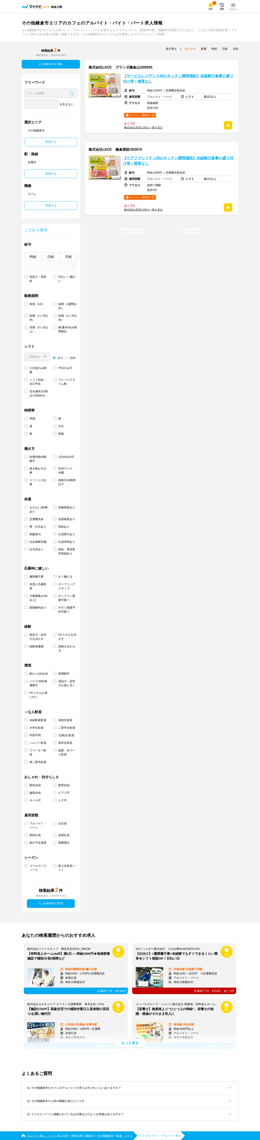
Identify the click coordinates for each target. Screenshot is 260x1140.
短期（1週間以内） (67, 306)
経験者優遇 (36, 646)
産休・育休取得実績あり (66, 551)
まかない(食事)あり (38, 509)
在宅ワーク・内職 (66, 470)
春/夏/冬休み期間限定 (67, 329)
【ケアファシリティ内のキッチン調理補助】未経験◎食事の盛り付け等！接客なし (178, 161)
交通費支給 (36, 519)
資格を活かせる (66, 648)
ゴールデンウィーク (37, 868)
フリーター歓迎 (37, 752)
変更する (51, 142)
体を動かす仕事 (37, 470)
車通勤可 (64, 673)
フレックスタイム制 (66, 381)
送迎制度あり (66, 519)
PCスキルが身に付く (38, 695)
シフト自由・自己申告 (37, 381)
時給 (33, 257)
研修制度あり (66, 507)
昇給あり (64, 526)
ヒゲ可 (62, 800)
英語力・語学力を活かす (37, 636)
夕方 (61, 426)
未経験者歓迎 (37, 720)
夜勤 (61, 433)
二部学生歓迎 (66, 727)
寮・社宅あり (37, 526)
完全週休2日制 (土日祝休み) (38, 393)
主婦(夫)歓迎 (66, 735)
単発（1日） (37, 304)
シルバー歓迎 (37, 742)
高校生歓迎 (65, 720)
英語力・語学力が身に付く (66, 683)
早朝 (32, 418)
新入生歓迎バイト (66, 868)
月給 (68, 257)
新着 (203, 48)
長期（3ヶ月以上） (38, 329)
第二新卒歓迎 (37, 762)
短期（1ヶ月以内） (38, 317)
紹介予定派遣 (37, 842)
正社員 (62, 823)
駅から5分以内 (38, 673)
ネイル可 (35, 800)
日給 (50, 257)
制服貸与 (35, 534)
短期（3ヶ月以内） (67, 317)
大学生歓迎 (36, 727)
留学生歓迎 (65, 742)
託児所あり (36, 549)
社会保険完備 (37, 541)
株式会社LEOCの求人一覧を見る (143, 127)
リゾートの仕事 (37, 482)
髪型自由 (64, 785)
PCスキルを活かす (67, 636)
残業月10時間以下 (66, 482)
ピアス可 (64, 792)
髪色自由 (35, 785)
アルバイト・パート (37, 825)
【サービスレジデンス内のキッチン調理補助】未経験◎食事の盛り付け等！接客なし (178, 78)
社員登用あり (66, 541)
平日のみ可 (65, 368)
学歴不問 (35, 735)
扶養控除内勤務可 (37, 459)
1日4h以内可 (66, 456)
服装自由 (35, 792)
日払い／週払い (66, 279)
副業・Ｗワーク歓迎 (66, 752)
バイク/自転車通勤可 (38, 683)
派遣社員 (64, 835)
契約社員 (35, 835)
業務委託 (64, 842)
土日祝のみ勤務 (37, 370)
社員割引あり (66, 534)
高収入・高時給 (37, 279)
